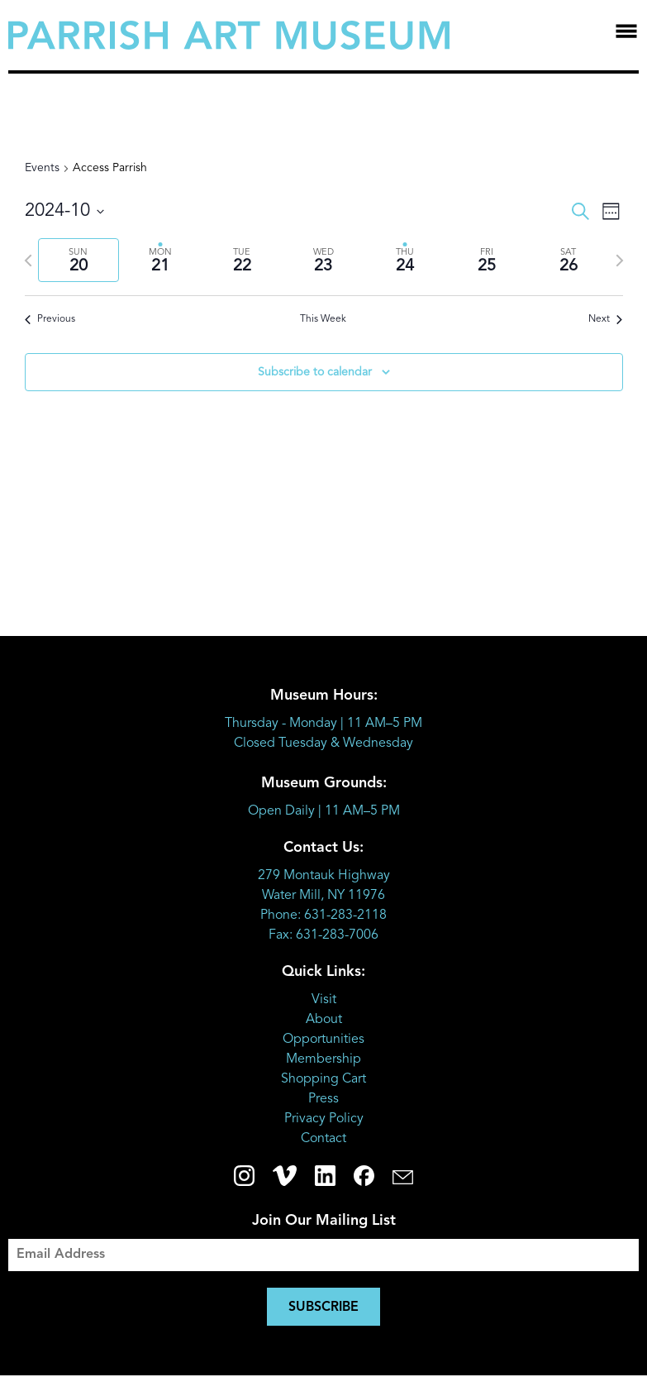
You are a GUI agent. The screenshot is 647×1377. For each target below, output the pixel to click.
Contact (323, 1138)
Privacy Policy (324, 1119)
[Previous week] (28, 260)
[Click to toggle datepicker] (64, 211)
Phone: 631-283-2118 (323, 915)
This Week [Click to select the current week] (323, 319)
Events (42, 168)
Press (323, 1099)
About (324, 1019)
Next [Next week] (605, 319)
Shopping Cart (323, 1079)
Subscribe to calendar (315, 372)
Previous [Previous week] (50, 319)
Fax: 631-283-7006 (323, 935)
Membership (323, 1059)
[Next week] (620, 260)
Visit (324, 999)
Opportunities (323, 1039)
